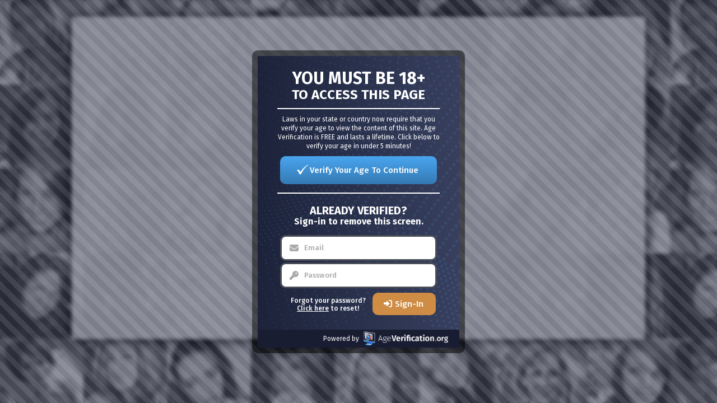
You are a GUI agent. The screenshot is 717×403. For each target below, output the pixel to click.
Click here (313, 308)
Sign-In (409, 304)
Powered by (385, 338)
